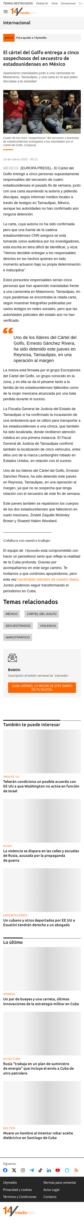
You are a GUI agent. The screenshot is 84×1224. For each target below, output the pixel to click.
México (11, 614)
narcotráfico (18, 637)
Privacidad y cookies (17, 1190)
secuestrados (18, 625)
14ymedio (10, 1182)
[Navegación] (6, 11)
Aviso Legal (52, 1190)
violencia (48, 625)
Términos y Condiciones (19, 1197)
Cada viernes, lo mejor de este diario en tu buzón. (42, 687)
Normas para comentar (60, 1182)
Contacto (50, 1197)
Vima (54, 3)
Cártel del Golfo (42, 614)
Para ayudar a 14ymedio (31, 37)
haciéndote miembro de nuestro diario (48, 579)
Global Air (42, 3)
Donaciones (68, 3)
